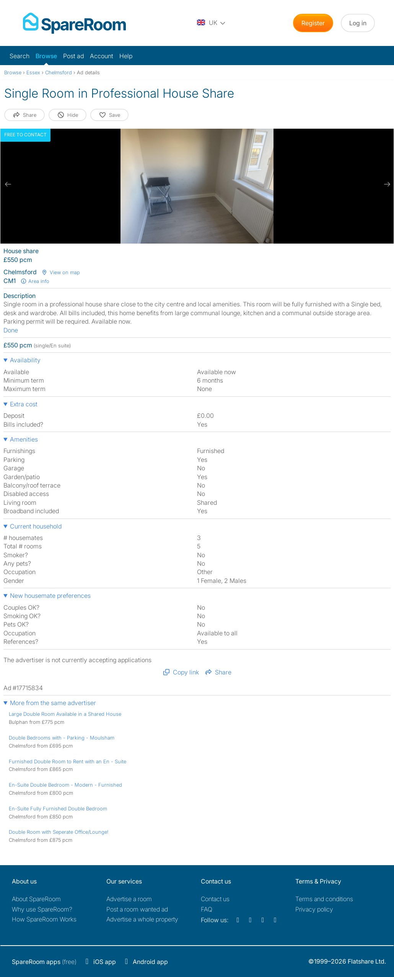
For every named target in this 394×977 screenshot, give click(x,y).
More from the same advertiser (53, 703)
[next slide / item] (386, 184)
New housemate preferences (50, 595)
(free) (44, 962)
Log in (357, 23)
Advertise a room (129, 899)
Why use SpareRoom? (42, 909)
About (36, 899)
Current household (36, 526)
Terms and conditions (324, 899)
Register (313, 23)
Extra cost (23, 404)
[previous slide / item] (8, 184)
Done (10, 330)
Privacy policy (314, 909)
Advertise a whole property (142, 919)
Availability (25, 360)
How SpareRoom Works (44, 919)
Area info (34, 281)
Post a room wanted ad (137, 909)
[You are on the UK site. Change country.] (211, 23)
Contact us (215, 899)
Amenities (24, 439)
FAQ (206, 909)
